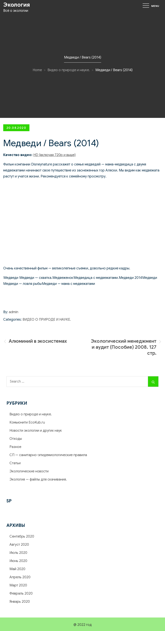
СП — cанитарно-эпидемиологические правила (48, 455)
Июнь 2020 (18, 561)
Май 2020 (17, 569)
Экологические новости (29, 471)
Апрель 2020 (20, 577)
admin (13, 312)
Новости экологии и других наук (35, 430)
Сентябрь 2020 (21, 536)
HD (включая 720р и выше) (54, 155)
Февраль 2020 (21, 593)
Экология (16, 4)
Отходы (15, 439)
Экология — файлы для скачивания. (38, 479)
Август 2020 (19, 544)
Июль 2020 (18, 553)
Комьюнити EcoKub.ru (27, 422)
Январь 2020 (19, 601)
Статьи (15, 463)
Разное (15, 447)
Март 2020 (18, 585)
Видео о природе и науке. (47, 319)
